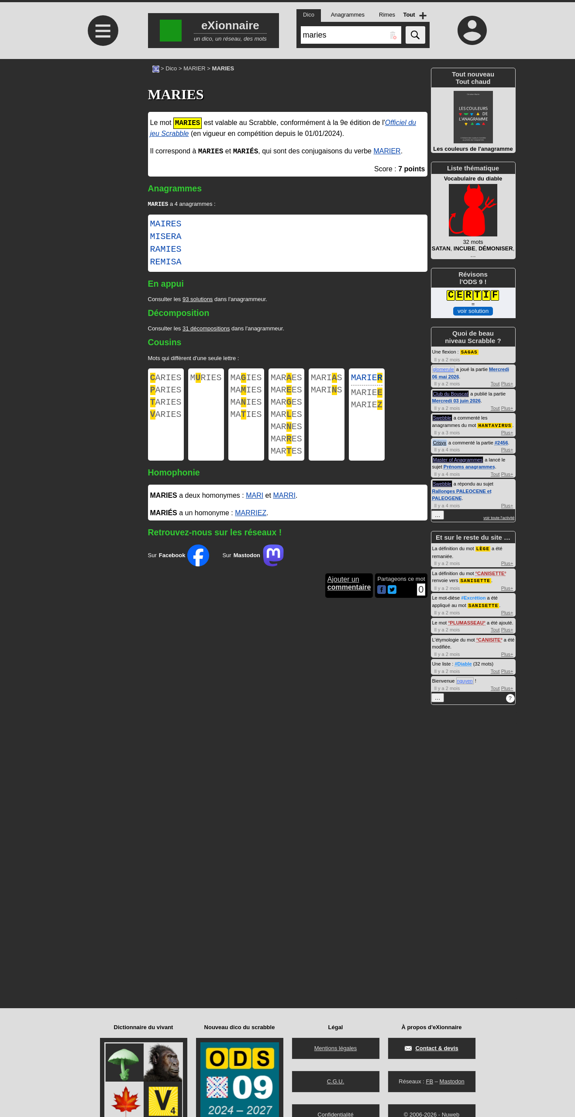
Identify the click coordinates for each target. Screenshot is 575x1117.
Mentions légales (335, 1048)
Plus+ (507, 383)
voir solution (473, 311)
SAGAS (469, 351)
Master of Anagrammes (458, 458)
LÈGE (482, 547)
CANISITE (489, 637)
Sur (179, 568)
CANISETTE (490, 572)
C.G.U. (335, 1081)
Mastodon (452, 1081)
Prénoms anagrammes (469, 465)
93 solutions (197, 300)
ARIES (166, 379)
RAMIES (166, 250)
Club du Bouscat (450, 393)
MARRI (284, 508)
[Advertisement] (102, 132)
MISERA (166, 237)
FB (429, 1081)
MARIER (194, 68)
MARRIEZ (250, 526)
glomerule (443, 368)
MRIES (206, 379)
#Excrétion (473, 596)
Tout (495, 383)
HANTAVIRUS (494, 424)
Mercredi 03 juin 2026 (456, 400)
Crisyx (440, 441)
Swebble (442, 417)
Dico (171, 68)
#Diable (463, 661)
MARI (254, 508)
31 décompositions (206, 329)
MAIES (246, 379)
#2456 (501, 441)
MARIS (326, 379)
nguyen (465, 678)
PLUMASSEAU (467, 620)
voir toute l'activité (498, 517)
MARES (286, 379)
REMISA (166, 263)
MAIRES (166, 225)
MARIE (366, 379)
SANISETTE (475, 579)
